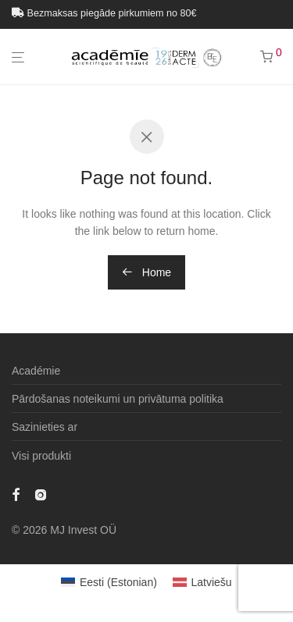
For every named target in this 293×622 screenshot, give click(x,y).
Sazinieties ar (44, 427)
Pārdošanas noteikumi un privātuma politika (117, 399)
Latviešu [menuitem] (211, 582)
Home (146, 272)
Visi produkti (41, 456)
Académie (36, 370)
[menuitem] (108, 582)
